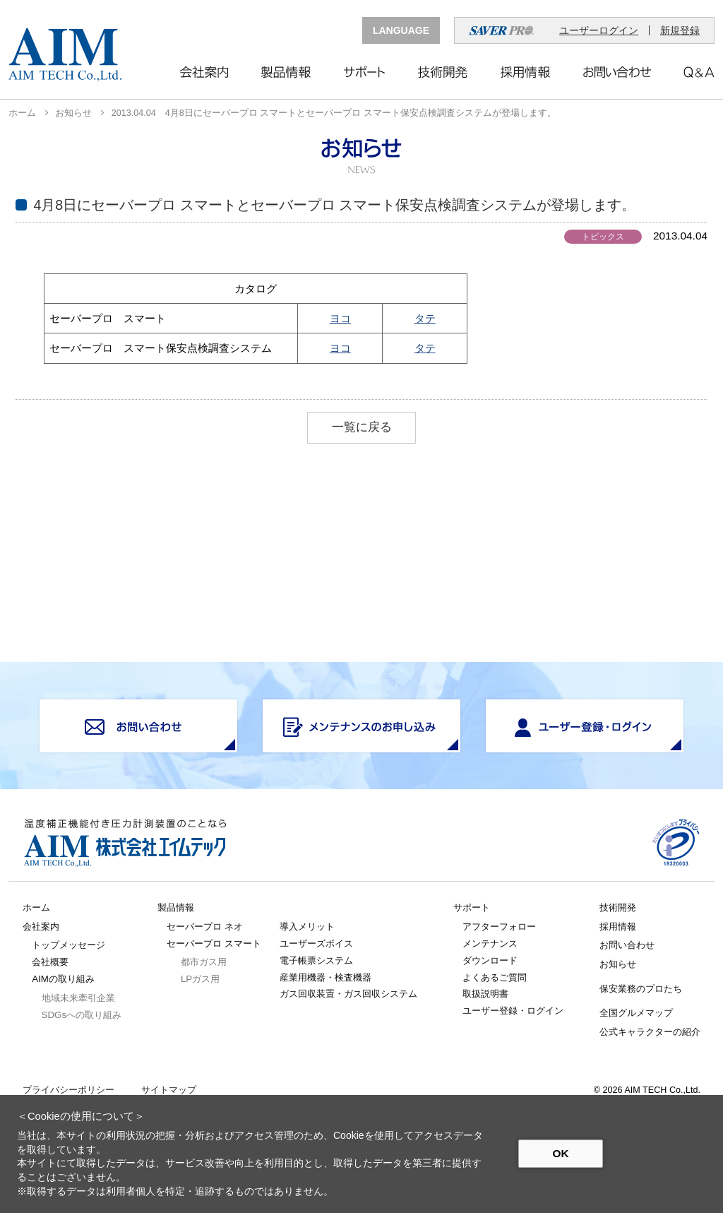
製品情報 (175, 907)
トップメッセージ (68, 945)
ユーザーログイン (598, 30)
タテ (425, 318)
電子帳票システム (316, 960)
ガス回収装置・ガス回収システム (348, 993)
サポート (471, 907)
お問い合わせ (627, 945)
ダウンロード (490, 960)
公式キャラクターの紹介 (649, 1031)
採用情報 (617, 926)
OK (560, 1153)
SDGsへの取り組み (81, 1015)
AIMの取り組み (63, 979)
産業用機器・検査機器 (325, 977)
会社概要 (50, 962)
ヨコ (340, 318)
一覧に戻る (362, 427)
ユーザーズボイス (316, 943)
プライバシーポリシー (68, 1090)
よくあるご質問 (494, 977)
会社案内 (41, 926)
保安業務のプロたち (640, 988)
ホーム (22, 113)
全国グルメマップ (636, 1012)
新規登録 (680, 30)
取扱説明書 (485, 993)
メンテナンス (490, 943)
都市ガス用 (204, 962)
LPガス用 (200, 979)
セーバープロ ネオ (205, 926)
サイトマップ (168, 1090)
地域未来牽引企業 (78, 998)
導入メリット (307, 926)
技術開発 (617, 907)
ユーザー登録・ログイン (512, 1010)
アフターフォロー (499, 926)
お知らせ (73, 113)
